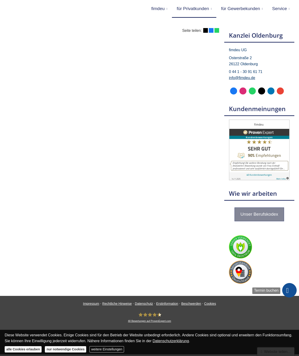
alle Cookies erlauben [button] (23, 349)
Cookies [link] (210, 305)
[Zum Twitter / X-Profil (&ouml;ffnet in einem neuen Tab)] (261, 92)
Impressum (91, 305)
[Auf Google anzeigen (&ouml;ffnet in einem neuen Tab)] (280, 92)
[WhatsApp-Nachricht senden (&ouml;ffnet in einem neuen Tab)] (252, 92)
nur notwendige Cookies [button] (65, 349)
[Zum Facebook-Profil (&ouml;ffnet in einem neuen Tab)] (233, 92)
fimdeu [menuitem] (158, 9)
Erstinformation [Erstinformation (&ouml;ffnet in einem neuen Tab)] (167, 305)
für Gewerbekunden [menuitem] (240, 9)
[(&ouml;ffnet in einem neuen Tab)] (259, 181)
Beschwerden (191, 305)
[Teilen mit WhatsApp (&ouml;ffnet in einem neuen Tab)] (216, 32)
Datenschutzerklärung (171, 341)
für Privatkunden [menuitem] (193, 9)
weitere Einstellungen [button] (106, 349)
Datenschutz (144, 305)
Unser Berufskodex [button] (259, 215)
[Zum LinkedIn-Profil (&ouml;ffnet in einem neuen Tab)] (270, 92)
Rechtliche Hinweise (117, 305)
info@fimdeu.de (242, 79)
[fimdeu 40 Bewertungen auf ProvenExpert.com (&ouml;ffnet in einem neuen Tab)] (149, 319)
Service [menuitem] (279, 9)
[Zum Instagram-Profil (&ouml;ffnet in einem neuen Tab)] (242, 92)
